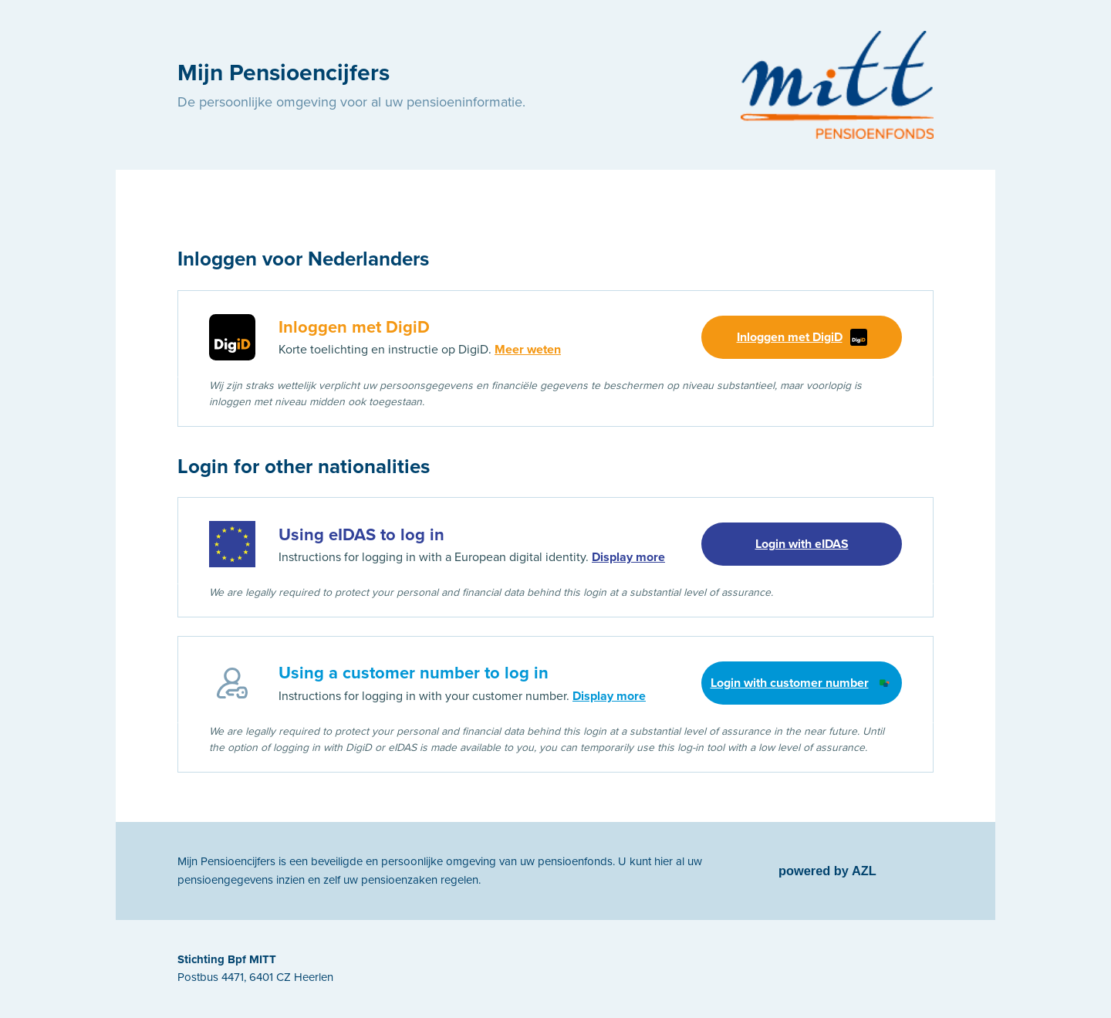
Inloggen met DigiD (802, 337)
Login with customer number (802, 683)
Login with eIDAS (802, 544)
